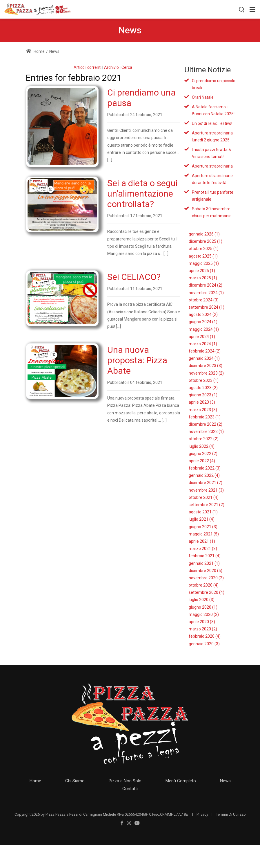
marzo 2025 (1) (203, 278)
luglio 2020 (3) (201, 599)
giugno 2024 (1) (203, 321)
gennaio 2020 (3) (204, 643)
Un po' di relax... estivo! (212, 123)
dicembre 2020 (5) (205, 570)
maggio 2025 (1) (204, 263)
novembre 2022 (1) (206, 431)
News (225, 780)
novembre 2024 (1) (206, 292)
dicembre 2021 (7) (205, 482)
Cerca (126, 67)
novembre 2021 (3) (206, 490)
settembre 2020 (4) (206, 592)
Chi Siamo (75, 780)
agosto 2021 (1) (203, 512)
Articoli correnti (87, 67)
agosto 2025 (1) (203, 256)
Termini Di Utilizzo (231, 814)
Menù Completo (181, 780)
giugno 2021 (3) (203, 526)
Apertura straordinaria (212, 166)
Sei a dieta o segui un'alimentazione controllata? (142, 193)
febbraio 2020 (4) (205, 636)
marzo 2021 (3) (203, 548)
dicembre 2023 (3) (205, 365)
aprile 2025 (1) (202, 270)
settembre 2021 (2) (206, 504)
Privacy (202, 814)
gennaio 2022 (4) (204, 475)
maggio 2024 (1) (204, 329)
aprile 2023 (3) (202, 402)
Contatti (130, 788)
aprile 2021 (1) (202, 541)
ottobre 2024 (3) (204, 300)
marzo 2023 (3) (203, 409)
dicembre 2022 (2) (205, 424)
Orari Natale (203, 97)
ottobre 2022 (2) (204, 438)
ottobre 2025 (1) (204, 248)
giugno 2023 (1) (203, 395)
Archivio (111, 67)
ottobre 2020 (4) (204, 585)
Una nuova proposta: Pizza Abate (137, 360)
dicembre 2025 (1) (205, 241)
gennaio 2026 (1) (204, 234)
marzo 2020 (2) (203, 629)
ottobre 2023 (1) (204, 380)
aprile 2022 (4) (202, 461)
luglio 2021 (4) (201, 519)
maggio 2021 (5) (204, 534)
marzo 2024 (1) (203, 343)
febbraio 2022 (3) (205, 468)
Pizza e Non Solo (125, 780)
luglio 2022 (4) (201, 446)
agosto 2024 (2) (203, 314)
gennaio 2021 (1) (204, 563)
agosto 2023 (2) (203, 387)
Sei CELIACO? (134, 277)
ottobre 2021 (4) (204, 497)
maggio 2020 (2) (204, 614)
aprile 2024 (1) (202, 336)
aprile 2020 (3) (202, 621)
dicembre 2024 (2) (205, 285)
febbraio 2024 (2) (205, 351)
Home (35, 51)
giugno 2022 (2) (203, 453)
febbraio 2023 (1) (205, 417)
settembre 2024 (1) (206, 307)
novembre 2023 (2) (206, 373)
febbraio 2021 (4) (205, 555)
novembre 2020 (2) (206, 578)
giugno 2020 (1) (203, 607)
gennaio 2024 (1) (204, 358)
